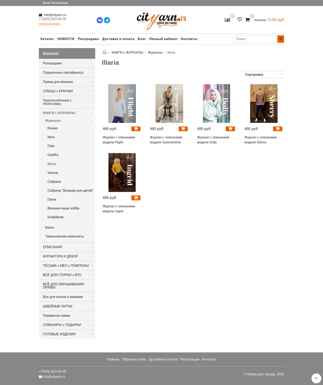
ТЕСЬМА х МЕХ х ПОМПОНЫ (66, 265)
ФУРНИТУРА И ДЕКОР (60, 256)
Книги (49, 227)
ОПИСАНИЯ (52, 247)
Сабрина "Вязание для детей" (70, 190)
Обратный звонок (49, 24)
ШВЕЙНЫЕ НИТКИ (57, 306)
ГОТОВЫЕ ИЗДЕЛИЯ (59, 334)
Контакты (189, 39)
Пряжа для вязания (58, 82)
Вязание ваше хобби (63, 208)
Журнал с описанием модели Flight (119, 140)
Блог (142, 39)
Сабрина (54, 181)
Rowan (53, 128)
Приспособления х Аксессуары (57, 102)
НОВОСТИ (66, 39)
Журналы (53, 120)
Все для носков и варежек (63, 297)
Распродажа (88, 39)
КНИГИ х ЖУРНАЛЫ (59, 113)
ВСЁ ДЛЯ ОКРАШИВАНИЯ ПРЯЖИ (63, 285)
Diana (52, 199)
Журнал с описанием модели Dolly (213, 140)
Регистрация (190, 359)
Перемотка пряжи (56, 315)
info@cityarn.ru (54, 15)
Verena (53, 173)
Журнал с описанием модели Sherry (260, 140)
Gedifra (53, 155)
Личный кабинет (163, 39)
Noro (51, 137)
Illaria (52, 164)
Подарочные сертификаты (63, 72)
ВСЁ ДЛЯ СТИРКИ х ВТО (62, 275)
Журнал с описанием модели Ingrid (119, 208)
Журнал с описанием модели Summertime (166, 140)
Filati (51, 146)
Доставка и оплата (118, 39)
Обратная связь (134, 359)
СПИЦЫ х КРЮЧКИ (58, 91)
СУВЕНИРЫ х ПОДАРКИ (62, 325)
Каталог (47, 39)
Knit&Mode (56, 217)
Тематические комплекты (64, 236)
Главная (113, 359)
